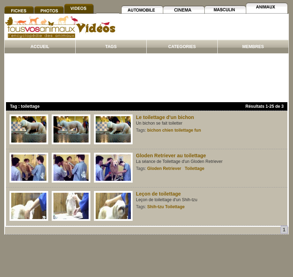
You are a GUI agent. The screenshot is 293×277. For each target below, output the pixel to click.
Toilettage (194, 168)
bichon (154, 130)
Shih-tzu (155, 206)
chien (167, 130)
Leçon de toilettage (158, 194)
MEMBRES (253, 46)
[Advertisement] (203, 31)
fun (198, 130)
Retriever (172, 168)
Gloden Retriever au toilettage (171, 155)
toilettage (183, 130)
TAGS (110, 46)
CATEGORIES (182, 46)
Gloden (154, 168)
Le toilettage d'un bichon (165, 117)
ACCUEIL (40, 46)
